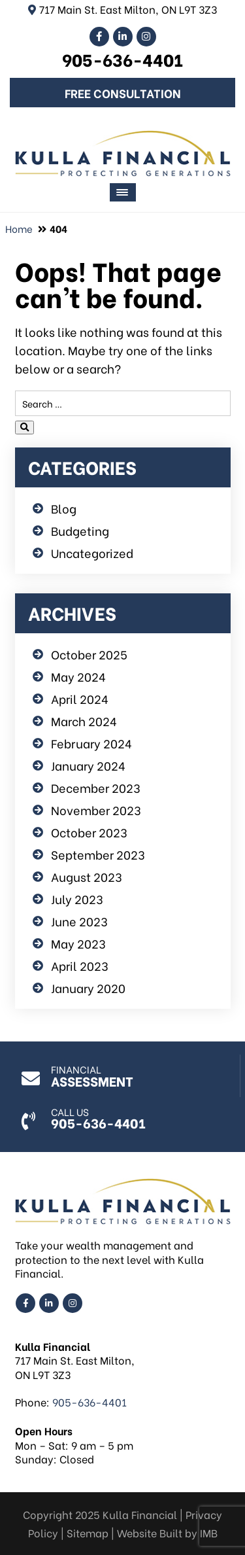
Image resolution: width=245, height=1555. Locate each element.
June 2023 (79, 921)
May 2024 (78, 676)
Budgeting (80, 530)
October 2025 (89, 654)
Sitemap (87, 1532)
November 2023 (96, 809)
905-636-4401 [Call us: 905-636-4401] (122, 58)
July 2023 (77, 898)
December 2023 (95, 787)
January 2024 (88, 765)
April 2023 (79, 965)
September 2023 (98, 854)
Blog (63, 508)
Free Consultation (123, 92)
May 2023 (78, 943)
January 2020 (88, 987)
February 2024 (91, 743)
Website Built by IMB (167, 1532)
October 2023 (89, 832)
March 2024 (84, 720)
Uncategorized (92, 552)
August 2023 (86, 876)
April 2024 (79, 698)
